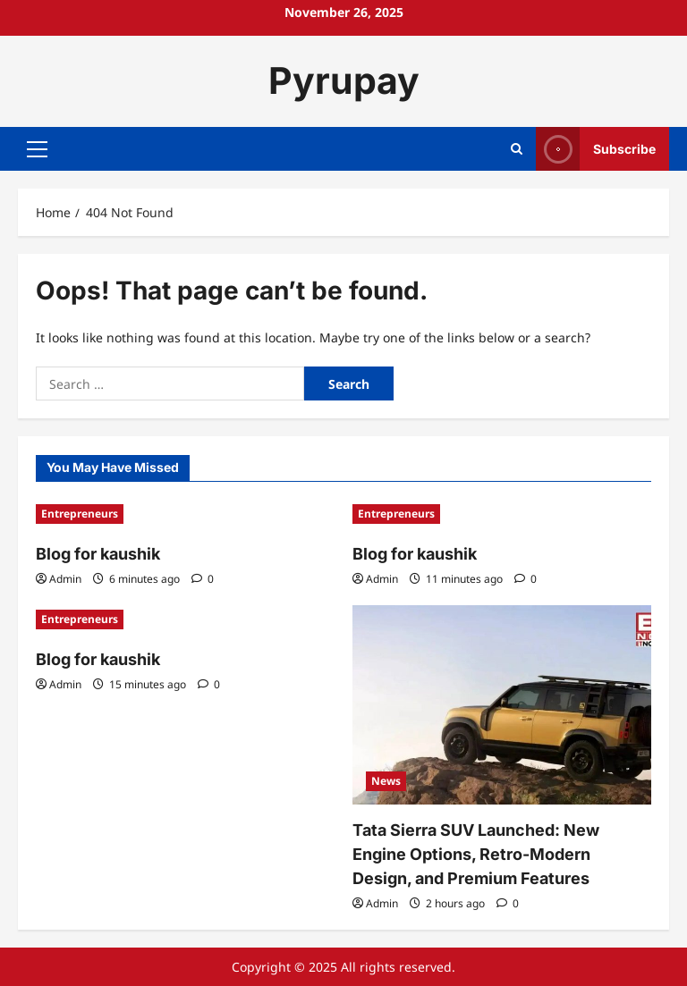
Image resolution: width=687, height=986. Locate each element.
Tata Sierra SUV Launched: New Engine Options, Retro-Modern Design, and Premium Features (475, 854)
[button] (37, 148)
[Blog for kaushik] (185, 514)
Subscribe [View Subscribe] (596, 149)
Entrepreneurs (79, 513)
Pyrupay (344, 80)
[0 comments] (202, 578)
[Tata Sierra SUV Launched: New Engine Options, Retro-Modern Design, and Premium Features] (501, 705)
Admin (65, 578)
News (386, 780)
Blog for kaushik (98, 553)
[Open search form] (516, 148)
